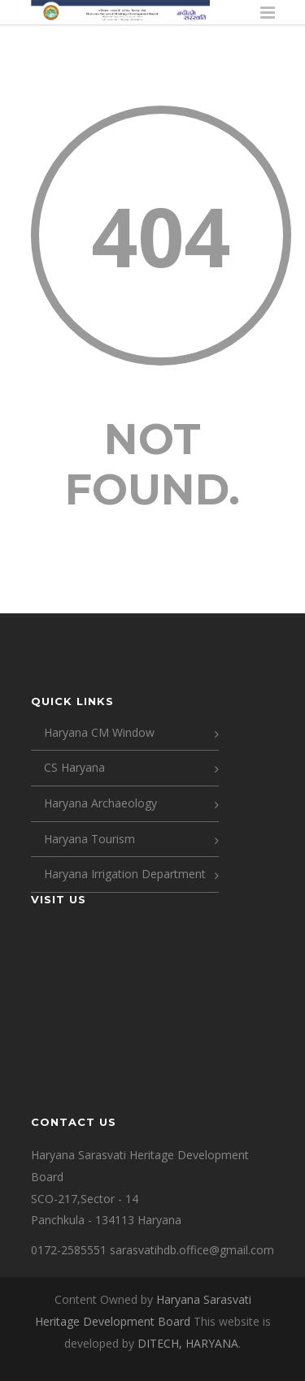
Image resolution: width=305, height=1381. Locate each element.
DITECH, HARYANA (187, 1343)
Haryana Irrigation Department (125, 873)
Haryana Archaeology (100, 803)
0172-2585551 (69, 1250)
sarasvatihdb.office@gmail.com (192, 1250)
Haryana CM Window (99, 732)
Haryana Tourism (89, 838)
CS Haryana (74, 767)
